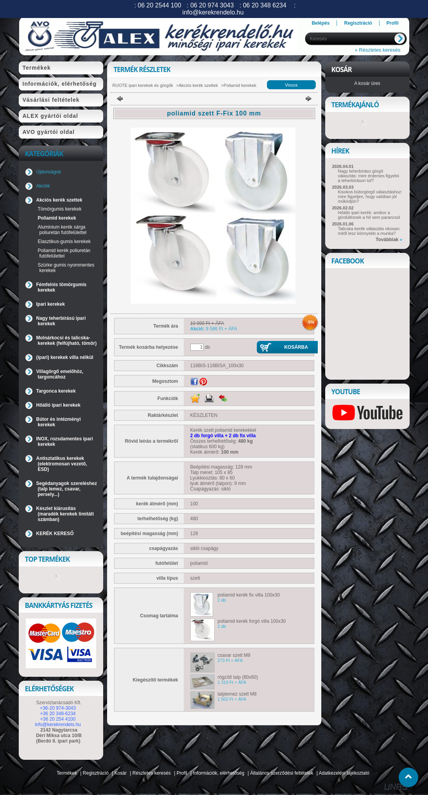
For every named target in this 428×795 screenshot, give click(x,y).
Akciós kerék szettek (198, 85)
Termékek (67, 773)
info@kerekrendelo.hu (58, 724)
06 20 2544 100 (159, 5)
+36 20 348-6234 (57, 713)
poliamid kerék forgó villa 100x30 (252, 621)
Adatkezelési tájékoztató (344, 773)
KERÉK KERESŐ (55, 533)
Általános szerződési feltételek (281, 773)
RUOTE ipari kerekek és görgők (143, 85)
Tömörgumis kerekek (60, 209)
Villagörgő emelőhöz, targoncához (59, 374)
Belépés (321, 23)
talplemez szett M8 (237, 694)
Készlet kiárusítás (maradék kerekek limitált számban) (65, 514)
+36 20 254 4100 (57, 719)
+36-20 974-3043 (58, 708)
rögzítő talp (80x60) (238, 677)
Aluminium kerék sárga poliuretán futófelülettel (62, 229)
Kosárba (296, 347)
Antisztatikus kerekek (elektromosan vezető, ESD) (61, 464)
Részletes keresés (152, 773)
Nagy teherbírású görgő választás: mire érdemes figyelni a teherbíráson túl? (368, 176)
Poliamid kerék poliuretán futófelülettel (64, 253)
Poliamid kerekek (57, 218)
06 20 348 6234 (264, 5)
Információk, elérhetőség (218, 773)
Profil (182, 773)
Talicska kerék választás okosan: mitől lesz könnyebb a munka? (369, 231)
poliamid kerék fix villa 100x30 (249, 595)
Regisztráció (96, 773)
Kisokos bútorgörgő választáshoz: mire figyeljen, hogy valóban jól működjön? (370, 196)
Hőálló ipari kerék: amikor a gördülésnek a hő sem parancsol (369, 215)
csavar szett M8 (234, 655)
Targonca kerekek (56, 391)
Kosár (121, 773)
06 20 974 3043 (212, 5)
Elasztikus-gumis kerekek (64, 241)
